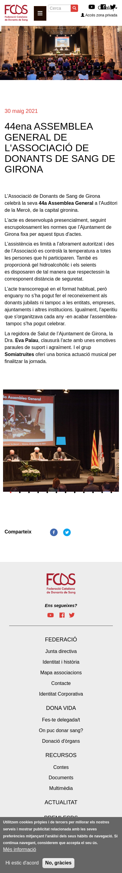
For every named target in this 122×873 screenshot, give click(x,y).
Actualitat (61, 802)
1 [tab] (11, 492)
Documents (61, 777)
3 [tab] (29, 492)
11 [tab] (102, 492)
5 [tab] (47, 492)
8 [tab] (75, 492)
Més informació (19, 849)
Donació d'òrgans (61, 741)
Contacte (61, 683)
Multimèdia (61, 788)
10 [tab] (93, 492)
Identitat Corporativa (61, 694)
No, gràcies (58, 862)
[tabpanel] (61, 442)
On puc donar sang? (61, 730)
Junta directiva (61, 651)
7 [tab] (66, 492)
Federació (61, 640)
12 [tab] (111, 492)
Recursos (61, 755)
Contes (61, 767)
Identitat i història (61, 662)
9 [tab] (84, 492)
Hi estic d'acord (22, 862)
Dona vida (61, 708)
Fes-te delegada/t (61, 719)
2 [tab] (20, 492)
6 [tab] (56, 492)
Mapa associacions (61, 672)
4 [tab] (38, 492)
